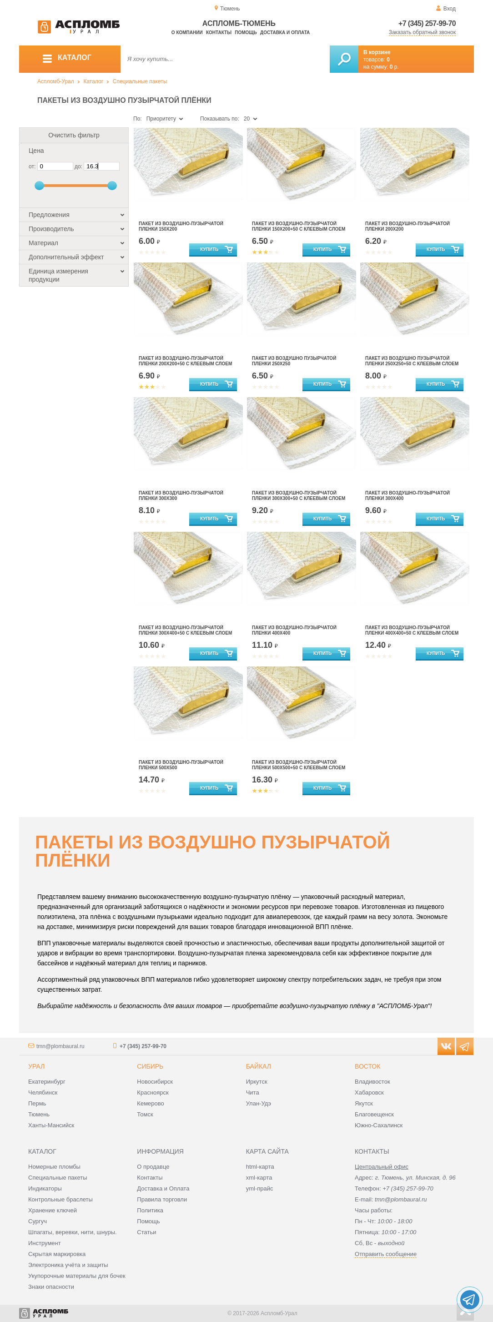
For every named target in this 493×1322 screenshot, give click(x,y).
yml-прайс (259, 1188)
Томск (145, 1114)
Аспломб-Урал (55, 81)
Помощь (246, 32)
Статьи (146, 1232)
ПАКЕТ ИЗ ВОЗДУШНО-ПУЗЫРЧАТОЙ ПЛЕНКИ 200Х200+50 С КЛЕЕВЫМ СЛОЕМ (185, 361)
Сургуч (37, 1221)
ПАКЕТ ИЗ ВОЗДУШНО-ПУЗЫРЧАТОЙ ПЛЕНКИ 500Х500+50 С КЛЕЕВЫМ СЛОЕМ (298, 765)
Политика (150, 1210)
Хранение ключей (52, 1210)
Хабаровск (369, 1092)
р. (394, 67)
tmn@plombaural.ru (60, 1046)
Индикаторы (45, 1188)
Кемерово (150, 1103)
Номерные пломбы (54, 1166)
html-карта (260, 1166)
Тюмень (39, 1114)
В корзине (377, 52)
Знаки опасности (51, 1286)
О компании (187, 32)
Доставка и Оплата (163, 1188)
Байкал (258, 1066)
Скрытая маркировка (57, 1254)
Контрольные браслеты (60, 1199)
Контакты (218, 32)
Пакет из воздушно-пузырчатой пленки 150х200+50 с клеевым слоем (298, 226)
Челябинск (42, 1092)
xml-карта (259, 1177)
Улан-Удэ (258, 1103)
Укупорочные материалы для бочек (77, 1275)
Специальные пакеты (140, 81)
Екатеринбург (46, 1081)
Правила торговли (162, 1199)
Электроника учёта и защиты (68, 1264)
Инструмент (44, 1243)
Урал (36, 1066)
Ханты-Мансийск (51, 1125)
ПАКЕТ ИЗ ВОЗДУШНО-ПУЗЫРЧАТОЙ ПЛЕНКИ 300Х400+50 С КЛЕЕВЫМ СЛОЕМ (185, 630)
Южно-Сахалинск (378, 1125)
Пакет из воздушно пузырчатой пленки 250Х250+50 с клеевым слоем (411, 361)
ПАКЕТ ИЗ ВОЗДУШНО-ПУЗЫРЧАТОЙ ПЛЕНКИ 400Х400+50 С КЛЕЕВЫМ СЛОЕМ (411, 630)
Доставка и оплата (285, 32)
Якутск (364, 1103)
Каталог (93, 81)
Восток (367, 1066)
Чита (252, 1092)
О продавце (153, 1166)
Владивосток (372, 1081)
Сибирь (150, 1066)
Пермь (37, 1103)
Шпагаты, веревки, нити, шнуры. (72, 1232)
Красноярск (152, 1092)
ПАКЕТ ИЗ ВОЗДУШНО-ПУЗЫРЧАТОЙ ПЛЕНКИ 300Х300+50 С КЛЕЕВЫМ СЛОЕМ (298, 495)
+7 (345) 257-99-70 (427, 23)
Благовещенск (374, 1114)
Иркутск (256, 1081)
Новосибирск (155, 1081)
